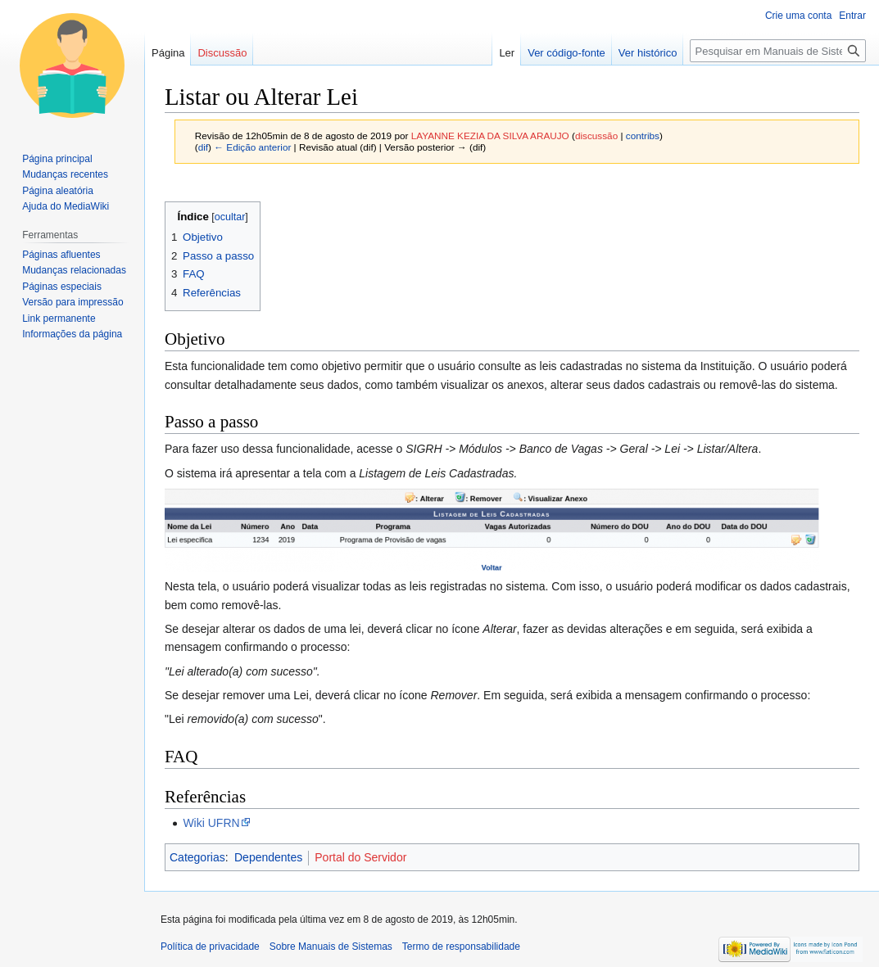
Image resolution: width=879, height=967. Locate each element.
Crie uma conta (798, 15)
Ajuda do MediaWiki (65, 206)
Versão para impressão (72, 302)
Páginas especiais (62, 286)
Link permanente (58, 318)
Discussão (222, 53)
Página (168, 53)
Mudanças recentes (65, 174)
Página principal (57, 159)
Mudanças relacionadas (74, 270)
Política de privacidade (210, 946)
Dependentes (268, 857)
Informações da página (72, 334)
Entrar (852, 15)
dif (203, 147)
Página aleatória (57, 191)
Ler (506, 53)
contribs (642, 135)
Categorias (197, 857)
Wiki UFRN (211, 822)
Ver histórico (647, 53)
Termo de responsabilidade (461, 946)
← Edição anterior (252, 147)
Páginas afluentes (61, 254)
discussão (596, 135)
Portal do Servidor (360, 857)
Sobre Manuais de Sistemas (331, 946)
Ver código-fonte (566, 53)
